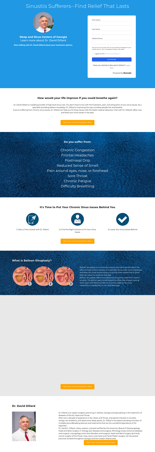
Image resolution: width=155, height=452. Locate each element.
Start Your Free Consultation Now (77, 122)
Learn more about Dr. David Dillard (43, 40)
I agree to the (107, 54)
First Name (96, 20)
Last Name (96, 29)
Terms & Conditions (112, 54)
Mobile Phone (97, 38)
